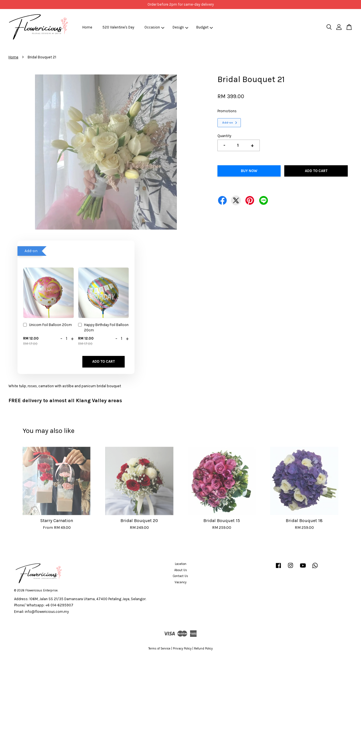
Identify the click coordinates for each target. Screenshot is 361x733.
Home (87, 27)
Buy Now (249, 171)
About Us (180, 570)
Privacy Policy (182, 648)
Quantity (224, 136)
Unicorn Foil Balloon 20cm (47, 325)
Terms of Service (159, 648)
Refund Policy (203, 648)
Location (180, 564)
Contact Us (180, 576)
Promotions (227, 111)
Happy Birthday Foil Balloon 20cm (103, 327)
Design (180, 27)
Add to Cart (103, 361)
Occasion (154, 27)
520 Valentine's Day (118, 27)
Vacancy (180, 582)
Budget (204, 27)
